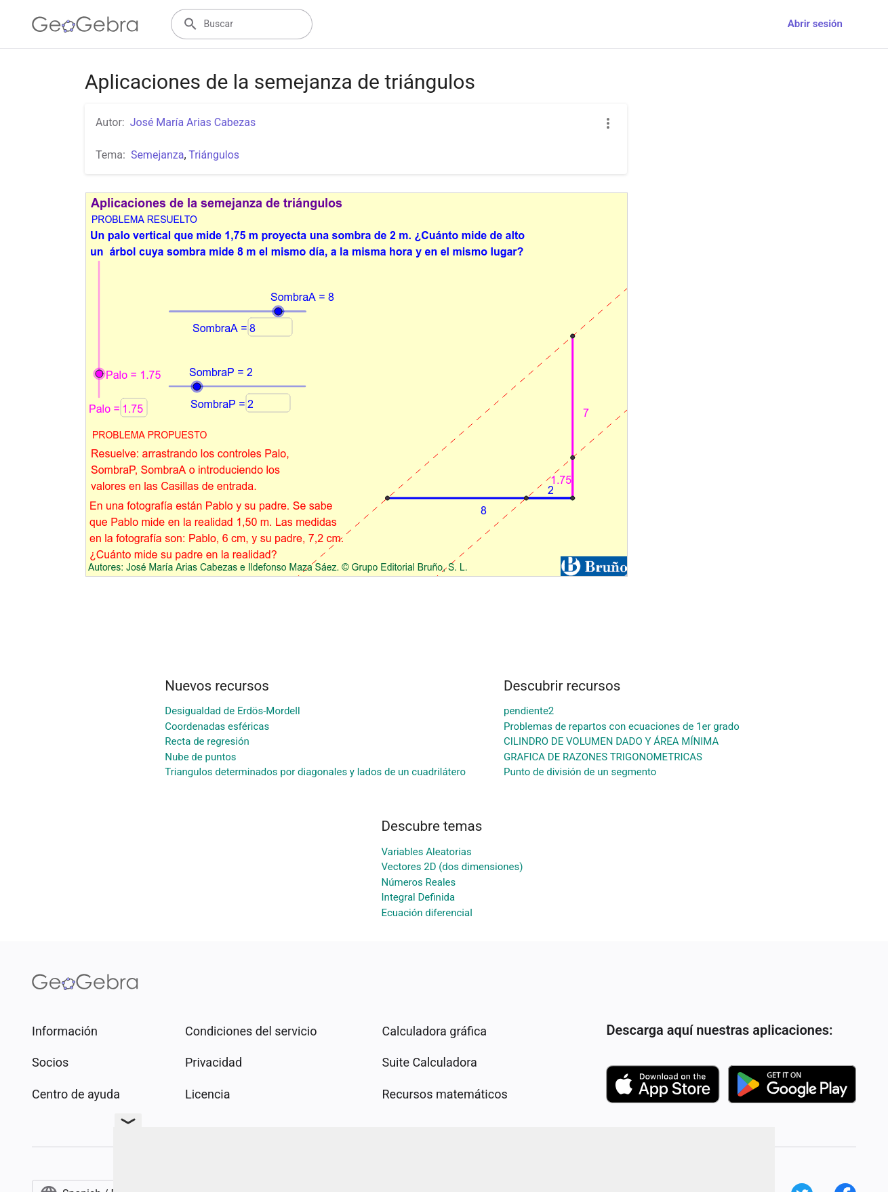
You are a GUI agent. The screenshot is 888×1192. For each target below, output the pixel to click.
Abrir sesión (815, 24)
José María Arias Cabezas (193, 122)
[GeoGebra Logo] (85, 24)
